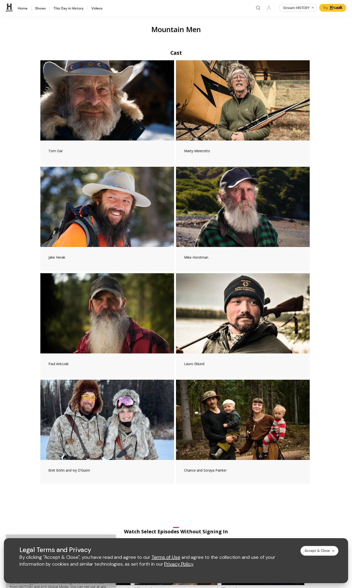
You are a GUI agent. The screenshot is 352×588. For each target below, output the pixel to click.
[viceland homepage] (241, 433)
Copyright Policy (187, 531)
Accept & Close (320, 550)
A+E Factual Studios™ (138, 478)
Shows (40, 8)
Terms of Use (132, 531)
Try (333, 8)
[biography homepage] (149, 448)
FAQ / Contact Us (58, 505)
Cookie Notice (215, 531)
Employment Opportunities (219, 470)
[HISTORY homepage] (55, 437)
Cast (176, 52)
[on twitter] (61, 518)
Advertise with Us (135, 470)
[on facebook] (48, 518)
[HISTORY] (10, 8)
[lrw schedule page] (217, 448)
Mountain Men (176, 29)
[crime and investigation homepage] (193, 448)
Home (22, 8)
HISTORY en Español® (63, 480)
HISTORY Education (61, 455)
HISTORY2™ (54, 474)
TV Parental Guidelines (216, 486)
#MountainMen (107, 347)
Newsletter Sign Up (60, 493)
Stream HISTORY (298, 8)
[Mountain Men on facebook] (256, 344)
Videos (97, 8)
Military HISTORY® (59, 486)
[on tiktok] (99, 518)
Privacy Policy (158, 531)
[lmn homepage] (192, 433)
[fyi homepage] (214, 433)
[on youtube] (74, 518)
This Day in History (68, 8)
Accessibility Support (215, 478)
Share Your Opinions (61, 499)
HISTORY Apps (57, 467)
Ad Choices (240, 531)
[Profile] (268, 7)
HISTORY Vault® (58, 461)
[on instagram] (86, 518)
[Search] (258, 7)
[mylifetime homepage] (161, 433)
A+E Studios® (132, 486)
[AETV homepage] (130, 433)
